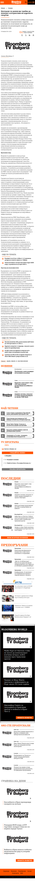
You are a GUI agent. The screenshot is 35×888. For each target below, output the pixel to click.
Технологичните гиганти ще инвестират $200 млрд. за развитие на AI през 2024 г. (19, 263)
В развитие (16, 753)
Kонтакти (15, 873)
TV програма (10, 442)
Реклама (14, 871)
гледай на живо (17, 453)
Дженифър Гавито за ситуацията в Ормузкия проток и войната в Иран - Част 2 (16, 708)
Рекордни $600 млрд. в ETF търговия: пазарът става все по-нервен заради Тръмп (17, 827)
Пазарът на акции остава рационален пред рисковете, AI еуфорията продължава (23, 768)
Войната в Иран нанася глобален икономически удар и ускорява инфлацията (18, 851)
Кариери (6, 871)
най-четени (9, 408)
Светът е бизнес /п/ (9, 449)
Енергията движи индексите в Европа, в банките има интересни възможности (24, 733)
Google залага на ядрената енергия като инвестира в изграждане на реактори (17, 351)
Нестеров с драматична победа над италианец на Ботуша (17, 598)
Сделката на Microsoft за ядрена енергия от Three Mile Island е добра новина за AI (18, 355)
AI (16, 361)
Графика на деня (13, 781)
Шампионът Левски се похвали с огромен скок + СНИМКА (17, 608)
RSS (21, 873)
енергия (13, 361)
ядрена (8, 361)
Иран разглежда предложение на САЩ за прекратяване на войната (24, 507)
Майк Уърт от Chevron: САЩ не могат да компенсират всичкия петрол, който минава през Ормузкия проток (24, 519)
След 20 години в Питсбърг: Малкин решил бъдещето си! (16, 617)
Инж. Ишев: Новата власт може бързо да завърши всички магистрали (24, 745)
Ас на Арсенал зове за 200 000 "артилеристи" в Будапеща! (17, 588)
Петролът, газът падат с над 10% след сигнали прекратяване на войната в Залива (23, 486)
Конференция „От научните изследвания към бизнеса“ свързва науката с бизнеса (23, 573)
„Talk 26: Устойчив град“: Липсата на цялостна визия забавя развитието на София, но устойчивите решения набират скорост (24, 564)
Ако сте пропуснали (15, 725)
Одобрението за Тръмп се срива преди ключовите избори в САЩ (22, 757)
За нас (29, 871)
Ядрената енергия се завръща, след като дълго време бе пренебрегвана (19, 347)
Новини (6, 366)
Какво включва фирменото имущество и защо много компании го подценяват (23, 552)
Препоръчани (14, 545)
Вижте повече (24, 718)
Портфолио (22, 871)
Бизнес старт (16, 729)
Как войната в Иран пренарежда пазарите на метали (17, 803)
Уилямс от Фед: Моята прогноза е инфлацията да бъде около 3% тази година (24, 529)
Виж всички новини (17, 538)
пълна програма (17, 469)
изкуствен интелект (23, 361)
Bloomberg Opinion (18, 369)
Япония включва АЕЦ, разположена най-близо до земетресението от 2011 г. (19, 342)
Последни (11, 478)
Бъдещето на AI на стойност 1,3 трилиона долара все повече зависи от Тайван (18, 259)
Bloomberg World (18, 514)
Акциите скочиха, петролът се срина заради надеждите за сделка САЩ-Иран (24, 496)
